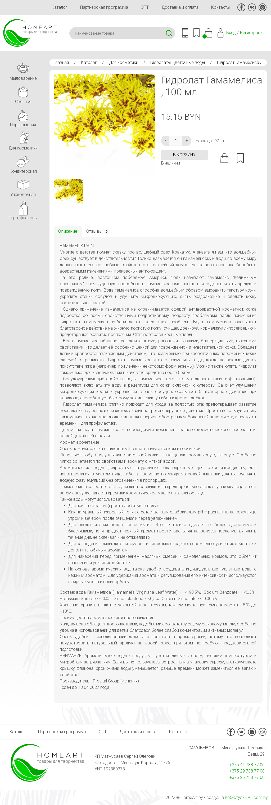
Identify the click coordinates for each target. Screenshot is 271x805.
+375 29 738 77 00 (247, 771)
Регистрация (252, 32)
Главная (61, 62)
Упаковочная (23, 186)
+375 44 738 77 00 (247, 764)
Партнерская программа (104, 7)
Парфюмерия (23, 116)
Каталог (59, 7)
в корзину (184, 154)
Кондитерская (23, 163)
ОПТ (145, 7)
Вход (231, 32)
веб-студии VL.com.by (246, 797)
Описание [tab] (67, 231)
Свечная (23, 93)
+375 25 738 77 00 (247, 777)
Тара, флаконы (23, 209)
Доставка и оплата (179, 7)
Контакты (220, 7)
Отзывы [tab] (98, 231)
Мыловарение (23, 70)
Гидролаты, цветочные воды (177, 62)
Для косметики (123, 62)
